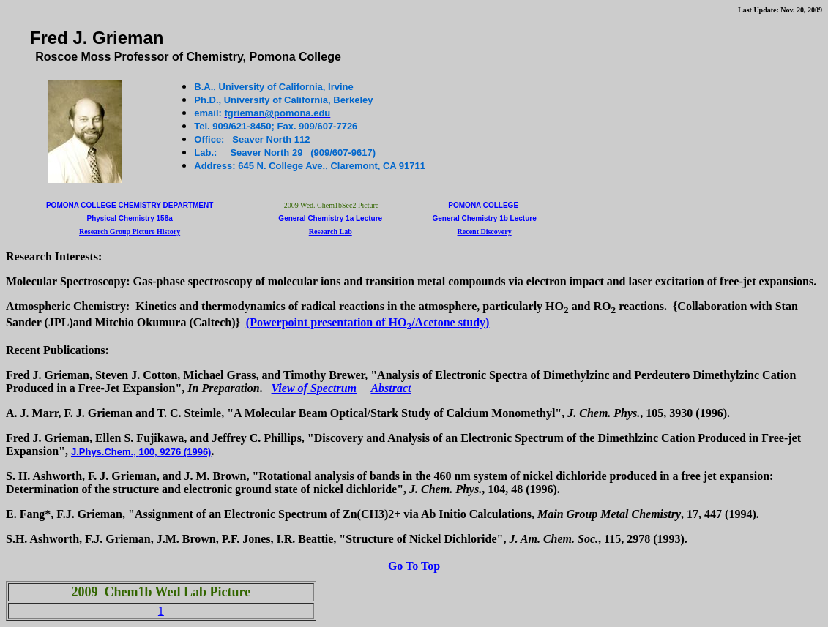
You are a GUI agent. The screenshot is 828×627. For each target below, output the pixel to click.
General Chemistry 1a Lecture (330, 218)
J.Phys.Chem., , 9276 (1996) (141, 451)
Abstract (390, 388)
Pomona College (484, 205)
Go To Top (414, 566)
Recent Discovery (485, 232)
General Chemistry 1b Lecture (484, 218)
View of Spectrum (314, 388)
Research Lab (330, 232)
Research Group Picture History (129, 232)
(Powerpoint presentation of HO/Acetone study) (368, 322)
